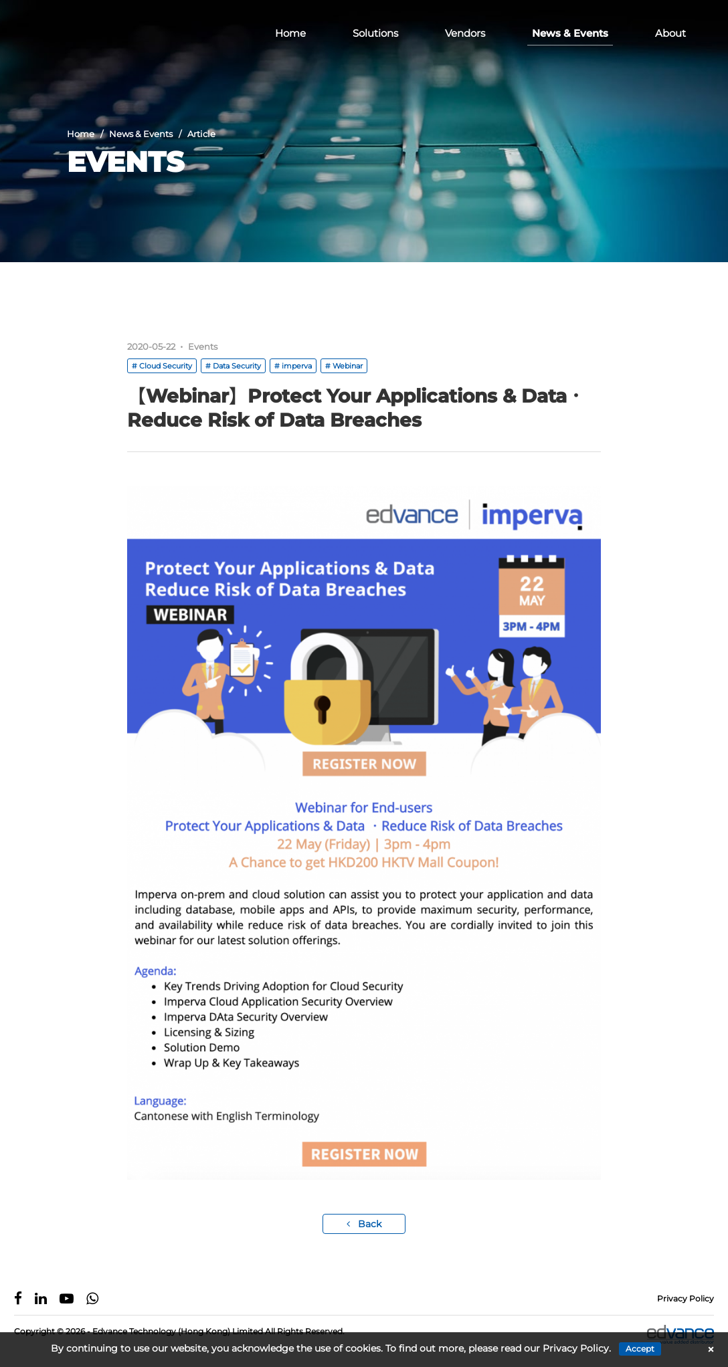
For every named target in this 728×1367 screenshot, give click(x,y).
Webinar (348, 366)
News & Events (570, 33)
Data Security (237, 366)
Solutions (375, 33)
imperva (297, 366)
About (670, 33)
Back (364, 1224)
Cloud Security (165, 366)
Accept (640, 1349)
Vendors (465, 33)
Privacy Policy (685, 1298)
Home (290, 33)
